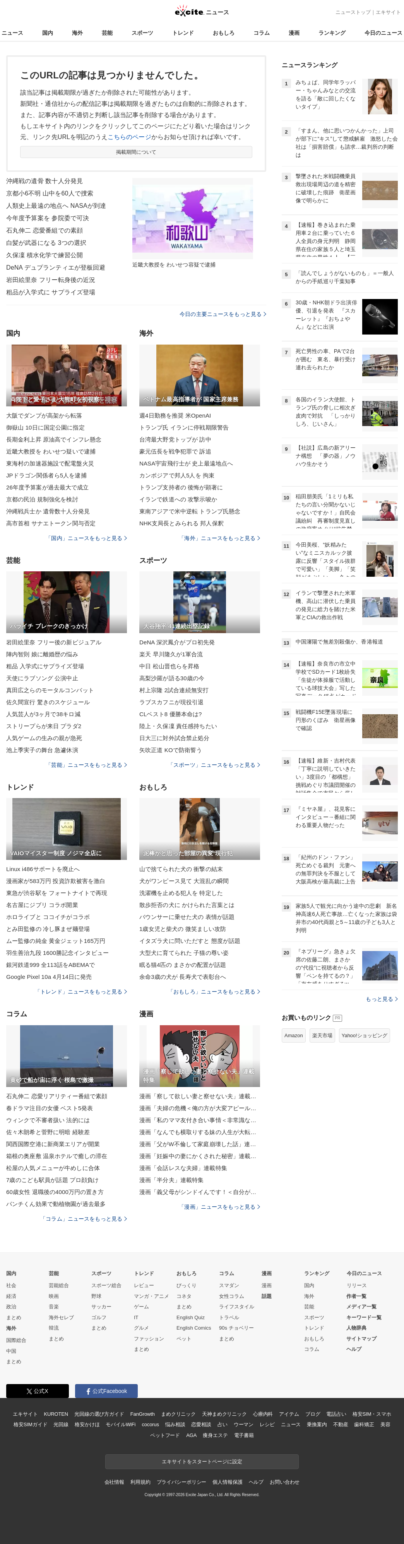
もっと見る (382, 999)
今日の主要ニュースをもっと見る (223, 314)
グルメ (141, 1328)
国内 (47, 33)
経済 (11, 1296)
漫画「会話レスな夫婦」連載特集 (183, 1168)
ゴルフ (98, 1317)
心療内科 (263, 1414)
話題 (267, 1296)
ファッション (149, 1339)
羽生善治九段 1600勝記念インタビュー (57, 953)
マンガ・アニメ (151, 1296)
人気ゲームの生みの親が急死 (44, 738)
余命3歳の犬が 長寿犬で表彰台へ (182, 976)
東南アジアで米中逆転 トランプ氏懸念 (189, 511)
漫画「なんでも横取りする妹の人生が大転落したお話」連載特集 (199, 1132)
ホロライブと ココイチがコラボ (48, 917)
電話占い (336, 1414)
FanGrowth (142, 1414)
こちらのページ (129, 137)
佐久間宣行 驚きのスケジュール (48, 702)
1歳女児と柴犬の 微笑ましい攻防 (182, 929)
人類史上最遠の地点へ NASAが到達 (56, 205)
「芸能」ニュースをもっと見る (86, 765)
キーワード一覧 (364, 1317)
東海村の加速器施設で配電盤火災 (50, 463)
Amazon (293, 1035)
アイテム (289, 1414)
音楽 (54, 1307)
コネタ (184, 1296)
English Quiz (190, 1317)
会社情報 (114, 1482)
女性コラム (231, 1296)
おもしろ (224, 33)
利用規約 (140, 1482)
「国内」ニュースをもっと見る (86, 538)
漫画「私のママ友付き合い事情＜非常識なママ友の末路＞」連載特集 (199, 1120)
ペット (184, 1339)
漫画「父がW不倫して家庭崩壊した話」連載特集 (199, 1144)
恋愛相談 (201, 1424)
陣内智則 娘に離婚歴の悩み (42, 654)
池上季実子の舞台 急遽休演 (42, 750)
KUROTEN (56, 1414)
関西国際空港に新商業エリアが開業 (53, 1144)
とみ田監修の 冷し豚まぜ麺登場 (48, 929)
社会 (11, 1285)
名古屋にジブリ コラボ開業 (42, 905)
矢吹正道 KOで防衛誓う (170, 750)
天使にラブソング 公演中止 (42, 678)
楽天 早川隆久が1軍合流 (171, 654)
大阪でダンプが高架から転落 (44, 415)
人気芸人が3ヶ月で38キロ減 (43, 714)
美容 (385, 1424)
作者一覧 (356, 1296)
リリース (357, 1285)
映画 (54, 1296)
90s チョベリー (236, 1328)
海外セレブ (61, 1317)
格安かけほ (87, 1424)
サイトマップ (361, 1339)
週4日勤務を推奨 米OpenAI (175, 415)
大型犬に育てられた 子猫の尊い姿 (184, 953)
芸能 (107, 33)
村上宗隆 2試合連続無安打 (174, 690)
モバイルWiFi (120, 1424)
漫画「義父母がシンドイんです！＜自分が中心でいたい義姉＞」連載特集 (199, 1192)
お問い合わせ (285, 1482)
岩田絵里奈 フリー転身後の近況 (50, 280)
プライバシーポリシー (182, 1482)
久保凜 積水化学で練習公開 (44, 255)
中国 (11, 1351)
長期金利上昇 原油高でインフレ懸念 (53, 439)
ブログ (312, 1414)
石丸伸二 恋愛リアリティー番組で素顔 (56, 1096)
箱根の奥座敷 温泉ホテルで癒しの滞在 (56, 1156)
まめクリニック (178, 1414)
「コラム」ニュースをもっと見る (83, 1219)
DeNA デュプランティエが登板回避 (55, 267)
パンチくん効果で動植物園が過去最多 (56, 1204)
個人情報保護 (227, 1482)
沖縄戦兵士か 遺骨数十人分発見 (48, 511)
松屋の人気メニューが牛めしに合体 (53, 1168)
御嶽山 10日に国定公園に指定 (45, 427)
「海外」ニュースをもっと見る (219, 538)
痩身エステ (215, 1435)
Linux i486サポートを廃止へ (43, 869)
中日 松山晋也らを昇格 (169, 666)
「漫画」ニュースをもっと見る (219, 1207)
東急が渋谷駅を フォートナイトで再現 (56, 893)
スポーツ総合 (106, 1285)
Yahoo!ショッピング (364, 1035)
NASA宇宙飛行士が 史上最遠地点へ (186, 463)
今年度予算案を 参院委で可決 (47, 218)
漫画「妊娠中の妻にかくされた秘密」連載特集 (199, 1156)
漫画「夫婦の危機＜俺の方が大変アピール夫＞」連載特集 (199, 1108)
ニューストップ (353, 12)
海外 (77, 33)
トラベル (229, 1317)
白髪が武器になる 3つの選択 (46, 242)
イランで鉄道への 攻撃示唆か (178, 499)
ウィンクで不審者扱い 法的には (48, 1120)
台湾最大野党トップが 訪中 (175, 439)
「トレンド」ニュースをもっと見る (81, 992)
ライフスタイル (236, 1307)
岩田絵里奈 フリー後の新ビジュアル (53, 642)
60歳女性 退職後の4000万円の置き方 (55, 1192)
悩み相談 (175, 1424)
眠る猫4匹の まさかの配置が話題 (182, 964)
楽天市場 (322, 1035)
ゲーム (141, 1307)
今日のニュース (383, 33)
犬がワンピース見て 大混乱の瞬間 (184, 881)
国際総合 (16, 1340)
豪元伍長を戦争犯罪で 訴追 (175, 451)
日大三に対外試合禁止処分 (174, 738)
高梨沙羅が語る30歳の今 (171, 678)
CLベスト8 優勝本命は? (170, 714)
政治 (11, 1307)
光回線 (60, 1424)
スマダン (229, 1285)
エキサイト (388, 12)
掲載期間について (136, 152)
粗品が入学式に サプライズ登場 (50, 292)
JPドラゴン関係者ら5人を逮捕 (46, 475)
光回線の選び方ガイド (99, 1414)
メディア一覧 (361, 1307)
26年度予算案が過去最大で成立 (47, 487)
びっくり (186, 1285)
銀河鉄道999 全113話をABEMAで (50, 964)
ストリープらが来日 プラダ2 (43, 726)
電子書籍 (244, 1435)
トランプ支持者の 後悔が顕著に (181, 487)
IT (136, 1317)
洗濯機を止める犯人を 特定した (181, 893)
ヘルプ (353, 1349)
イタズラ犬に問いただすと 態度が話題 (189, 941)
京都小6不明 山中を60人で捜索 (49, 193)
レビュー (144, 1285)
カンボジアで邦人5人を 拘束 (176, 475)
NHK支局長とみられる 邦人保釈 (181, 523)
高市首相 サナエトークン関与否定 (51, 523)
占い (222, 1424)
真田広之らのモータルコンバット (50, 690)
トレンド (183, 33)
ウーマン (243, 1424)
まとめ (13, 1317)
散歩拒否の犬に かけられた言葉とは (187, 905)
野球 (96, 1296)
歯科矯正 (364, 1424)
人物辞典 (356, 1328)
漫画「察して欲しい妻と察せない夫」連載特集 (199, 1096)
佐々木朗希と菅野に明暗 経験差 (48, 1132)
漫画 (294, 33)
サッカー (101, 1307)
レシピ (267, 1424)
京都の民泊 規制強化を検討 (42, 499)
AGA (191, 1435)
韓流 (54, 1328)
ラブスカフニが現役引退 (171, 702)
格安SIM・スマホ (372, 1414)
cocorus (150, 1424)
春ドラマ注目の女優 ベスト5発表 (49, 1108)
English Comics (193, 1328)
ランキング (332, 33)
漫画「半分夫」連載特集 (171, 1180)
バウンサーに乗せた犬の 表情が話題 (187, 917)
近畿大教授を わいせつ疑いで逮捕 (51, 451)
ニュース (12, 33)
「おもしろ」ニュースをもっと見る (214, 992)
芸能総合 (59, 1285)
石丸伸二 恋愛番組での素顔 (44, 230)
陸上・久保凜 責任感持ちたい (178, 726)
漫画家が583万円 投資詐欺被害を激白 (55, 881)
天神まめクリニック (224, 1414)
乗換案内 (317, 1424)
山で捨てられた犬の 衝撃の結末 (181, 869)
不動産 (340, 1424)
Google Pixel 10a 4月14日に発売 (49, 976)
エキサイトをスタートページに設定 (202, 1461)
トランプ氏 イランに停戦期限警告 (184, 427)
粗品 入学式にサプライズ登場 (45, 666)
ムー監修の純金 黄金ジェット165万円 (55, 941)
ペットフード (165, 1435)
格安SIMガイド (30, 1424)
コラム (261, 33)
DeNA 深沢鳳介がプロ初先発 (177, 642)
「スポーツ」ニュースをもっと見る (214, 765)
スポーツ (142, 33)
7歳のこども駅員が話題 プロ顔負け (52, 1180)
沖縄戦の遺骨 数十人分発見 (44, 181)
